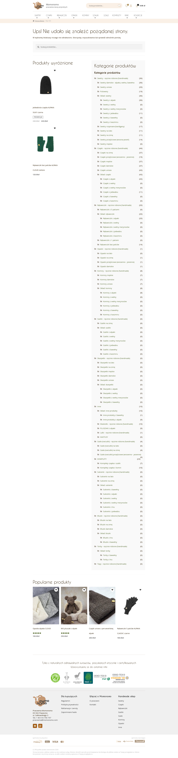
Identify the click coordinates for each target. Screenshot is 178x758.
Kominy (121, 719)
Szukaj (119, 5)
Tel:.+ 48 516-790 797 (42, 717)
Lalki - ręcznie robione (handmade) (114, 432)
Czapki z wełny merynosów (114, 187)
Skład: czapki (105, 174)
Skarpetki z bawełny (111, 402)
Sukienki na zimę (107, 481)
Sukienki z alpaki (110, 494)
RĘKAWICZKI (62, 15)
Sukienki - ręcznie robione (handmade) (113, 472)
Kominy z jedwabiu (111, 306)
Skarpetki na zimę (107, 367)
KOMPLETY (116, 15)
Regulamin (65, 701)
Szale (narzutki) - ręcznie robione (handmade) (116, 441)
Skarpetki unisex (107, 380)
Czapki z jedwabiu (110, 192)
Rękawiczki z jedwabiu (112, 231)
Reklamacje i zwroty (69, 708)
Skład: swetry (105, 96)
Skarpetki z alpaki (110, 389)
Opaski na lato (106, 253)
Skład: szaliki (105, 327)
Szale (120, 716)
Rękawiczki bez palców (109, 244)
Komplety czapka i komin (110, 467)
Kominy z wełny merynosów (115, 301)
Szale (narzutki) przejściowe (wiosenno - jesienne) (120, 454)
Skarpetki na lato (107, 362)
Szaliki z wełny (109, 336)
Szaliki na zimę (106, 323)
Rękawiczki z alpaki (111, 218)
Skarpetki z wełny (110, 393)
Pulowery (104, 91)
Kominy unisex (106, 284)
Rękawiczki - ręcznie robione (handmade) (114, 205)
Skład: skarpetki (106, 384)
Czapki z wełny (109, 183)
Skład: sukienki (106, 485)
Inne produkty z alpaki (112, 419)
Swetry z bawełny (110, 117)
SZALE (106, 15)
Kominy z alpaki (109, 292)
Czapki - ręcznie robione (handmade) (112, 148)
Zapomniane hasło (69, 712)
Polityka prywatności (69, 704)
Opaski (121, 723)
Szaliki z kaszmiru (110, 354)
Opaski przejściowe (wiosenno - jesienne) (117, 262)
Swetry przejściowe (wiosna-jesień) (114, 139)
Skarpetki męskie (107, 371)
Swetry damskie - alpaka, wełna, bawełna (117, 82)
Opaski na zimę (106, 257)
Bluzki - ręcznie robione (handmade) (112, 516)
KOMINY (85, 15)
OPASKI (74, 15)
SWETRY (38, 15)
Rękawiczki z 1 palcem (109, 240)
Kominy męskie (106, 275)
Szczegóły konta (131, 5)
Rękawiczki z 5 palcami (109, 209)
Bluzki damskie (106, 529)
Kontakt (93, 704)
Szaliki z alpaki (109, 332)
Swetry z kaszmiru (110, 122)
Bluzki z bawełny (110, 542)
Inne (99, 406)
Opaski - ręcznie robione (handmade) (112, 249)
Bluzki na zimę (106, 524)
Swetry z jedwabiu (110, 113)
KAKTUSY (104, 437)
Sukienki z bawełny (111, 489)
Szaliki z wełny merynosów (114, 341)
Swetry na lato (106, 131)
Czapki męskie (106, 161)
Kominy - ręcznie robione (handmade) (113, 271)
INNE (127, 15)
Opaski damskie (107, 266)
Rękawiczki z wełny (111, 222)
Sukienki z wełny (110, 498)
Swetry (121, 701)
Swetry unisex (106, 87)
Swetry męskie (106, 144)
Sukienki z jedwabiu (111, 511)
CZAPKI (49, 15)
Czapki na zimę (106, 152)
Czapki (121, 704)
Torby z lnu (107, 559)
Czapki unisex (106, 170)
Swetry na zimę (106, 135)
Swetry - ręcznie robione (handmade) (112, 78)
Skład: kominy (106, 288)
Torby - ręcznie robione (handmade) (112, 546)
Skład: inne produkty (108, 411)
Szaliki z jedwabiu (110, 345)
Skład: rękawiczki (107, 214)
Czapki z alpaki (109, 179)
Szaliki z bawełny (110, 349)
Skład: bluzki (105, 533)
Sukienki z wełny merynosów (115, 502)
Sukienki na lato (106, 476)
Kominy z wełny (109, 297)
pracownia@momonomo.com (45, 720)
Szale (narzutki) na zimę (110, 450)
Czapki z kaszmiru (110, 201)
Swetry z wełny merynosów (114, 109)
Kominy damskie (107, 279)
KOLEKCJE (138, 15)
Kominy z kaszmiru (111, 314)
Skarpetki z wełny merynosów (115, 397)
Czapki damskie (106, 166)
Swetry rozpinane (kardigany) (112, 126)
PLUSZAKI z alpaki (107, 428)
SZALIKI (96, 15)
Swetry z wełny (109, 104)
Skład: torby (105, 551)
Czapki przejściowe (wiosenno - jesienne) (117, 157)
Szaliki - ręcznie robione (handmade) (112, 319)
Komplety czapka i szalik (110, 463)
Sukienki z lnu (109, 507)
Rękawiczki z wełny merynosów (116, 227)
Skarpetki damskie (107, 376)
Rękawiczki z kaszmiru (112, 236)
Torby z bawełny (110, 555)
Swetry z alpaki (109, 100)
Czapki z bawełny (110, 196)
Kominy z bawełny (110, 310)
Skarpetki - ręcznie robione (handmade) (113, 358)
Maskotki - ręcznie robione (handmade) (116, 424)
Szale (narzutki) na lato (109, 446)
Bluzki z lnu (108, 537)
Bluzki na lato (105, 520)
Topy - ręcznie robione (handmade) (111, 564)
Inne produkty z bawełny (113, 415)
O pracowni (94, 701)
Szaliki (120, 712)
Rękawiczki (122, 708)
